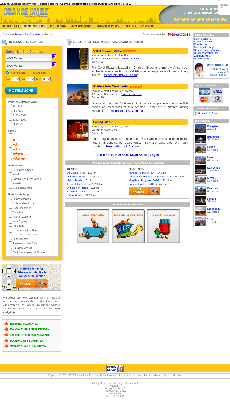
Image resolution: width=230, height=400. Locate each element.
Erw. (22, 79)
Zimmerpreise (202, 55)
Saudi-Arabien (33, 34)
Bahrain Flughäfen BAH (142, 184)
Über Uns (130, 26)
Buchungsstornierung (206, 52)
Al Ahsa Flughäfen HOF (142, 172)
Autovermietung (107, 26)
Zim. (7, 79)
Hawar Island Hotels (78, 184)
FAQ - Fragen (58, 26)
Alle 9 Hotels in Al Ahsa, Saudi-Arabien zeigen (128, 155)
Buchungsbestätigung (206, 50)
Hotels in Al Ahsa (208, 113)
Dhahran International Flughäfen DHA (150, 176)
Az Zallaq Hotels (76, 172)
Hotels (19, 34)
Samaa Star (101, 122)
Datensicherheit (203, 38)
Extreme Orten (81, 26)
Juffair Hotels (74, 195)
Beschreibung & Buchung (121, 75)
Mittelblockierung (204, 47)
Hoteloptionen (202, 58)
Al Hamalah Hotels (77, 187)
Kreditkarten (201, 44)
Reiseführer (10, 26)
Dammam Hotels (76, 191)
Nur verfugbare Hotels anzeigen (28, 72)
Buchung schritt (203, 41)
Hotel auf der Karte (129, 58)
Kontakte (147, 26)
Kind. (38, 79)
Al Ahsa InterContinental (111, 86)
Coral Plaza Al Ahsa (107, 50)
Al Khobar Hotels (76, 176)
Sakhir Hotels (74, 180)
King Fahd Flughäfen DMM (144, 180)
